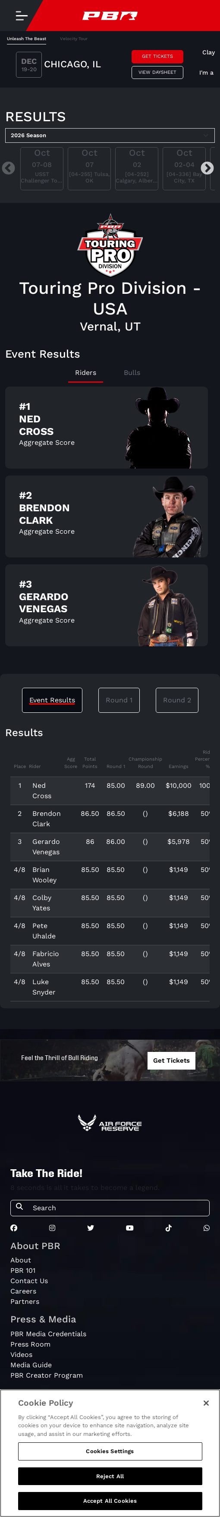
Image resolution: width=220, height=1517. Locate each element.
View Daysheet (157, 72)
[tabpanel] (110, 66)
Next (207, 168)
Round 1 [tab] (119, 700)
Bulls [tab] (132, 372)
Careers (23, 1291)
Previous (8, 168)
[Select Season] (110, 135)
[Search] (118, 1208)
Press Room (30, 1344)
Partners (24, 1301)
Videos (21, 1354)
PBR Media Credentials (48, 1334)
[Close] (206, 1404)
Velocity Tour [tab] (74, 38)
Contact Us (29, 1281)
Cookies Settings (110, 1453)
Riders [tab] (85, 372)
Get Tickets (157, 56)
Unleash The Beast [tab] (26, 38)
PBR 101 (22, 1270)
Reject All (110, 1478)
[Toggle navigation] (21, 15)
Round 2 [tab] (177, 700)
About (20, 1260)
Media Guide (31, 1365)
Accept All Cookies (110, 1503)
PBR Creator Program (46, 1375)
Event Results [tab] (52, 700)
